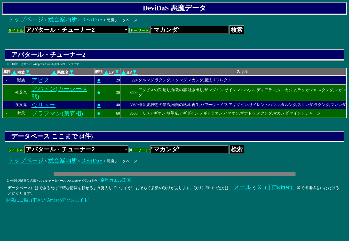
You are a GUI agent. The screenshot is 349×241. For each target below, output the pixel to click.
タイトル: (68, 30)
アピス (41, 80)
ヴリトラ (44, 105)
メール (243, 187)
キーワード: (179, 30)
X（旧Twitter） (276, 187)
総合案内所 (62, 19)
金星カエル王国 (115, 180)
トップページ (26, 19)
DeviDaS (92, 19)
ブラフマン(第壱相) (57, 113)
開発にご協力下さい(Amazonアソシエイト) (47, 200)
